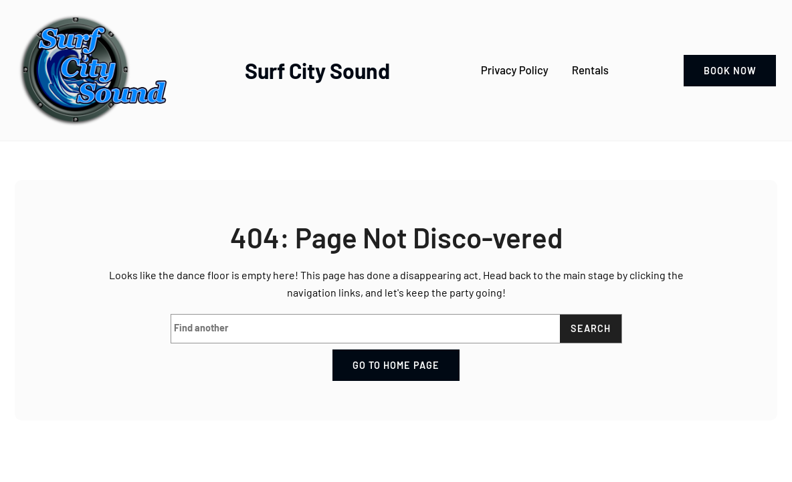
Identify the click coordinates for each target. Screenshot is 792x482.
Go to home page (396, 365)
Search (591, 328)
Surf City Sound (317, 70)
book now (730, 70)
